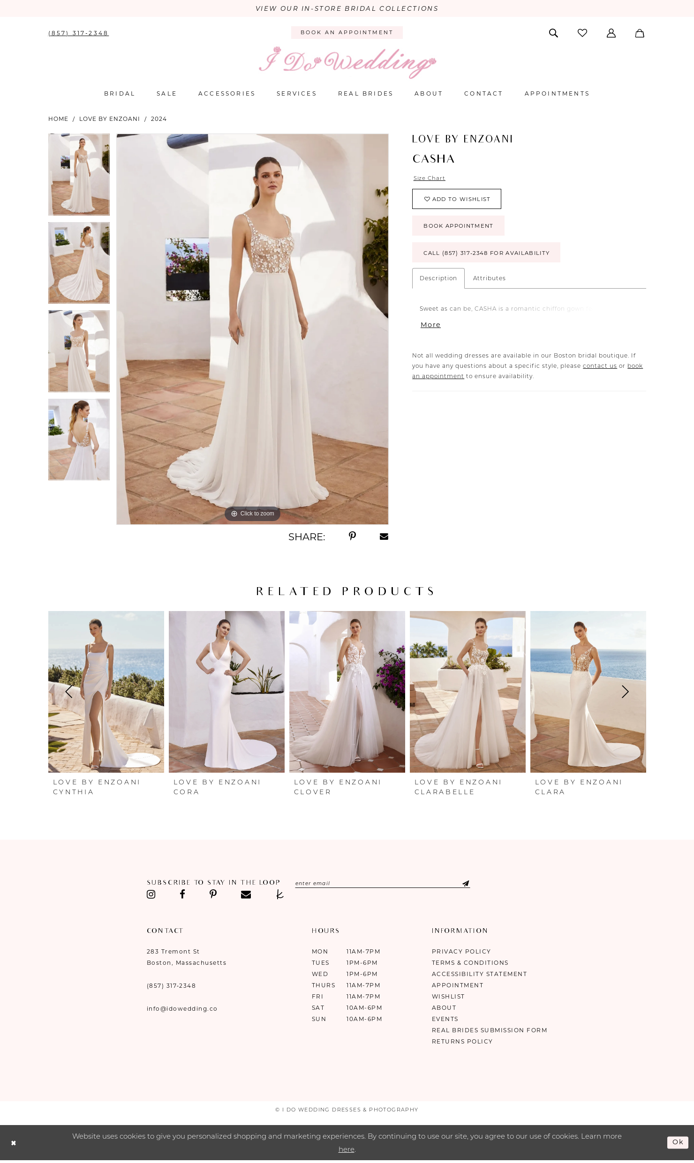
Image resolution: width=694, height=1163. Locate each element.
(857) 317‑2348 (171, 986)
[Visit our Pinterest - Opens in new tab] (213, 895)
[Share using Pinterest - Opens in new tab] (352, 537)
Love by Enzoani (109, 118)
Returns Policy (462, 1041)
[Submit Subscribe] (466, 884)
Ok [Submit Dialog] (678, 1142)
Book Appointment (461, 228)
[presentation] (106, 692)
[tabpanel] (79, 178)
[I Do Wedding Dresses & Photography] (347, 63)
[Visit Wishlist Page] (582, 33)
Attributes (489, 282)
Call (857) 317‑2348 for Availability (491, 257)
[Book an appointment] (346, 33)
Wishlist (448, 996)
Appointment (458, 985)
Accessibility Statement (480, 974)
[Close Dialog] (14, 1143)
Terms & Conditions (470, 963)
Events (445, 1019)
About (444, 1008)
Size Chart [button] (430, 178)
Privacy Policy (461, 951)
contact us (600, 370)
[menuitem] (78, 33)
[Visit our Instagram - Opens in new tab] (151, 895)
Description (438, 282)
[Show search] (554, 33)
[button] (612, 33)
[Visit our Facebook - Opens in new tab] (182, 895)
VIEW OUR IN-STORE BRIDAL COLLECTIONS (347, 9)
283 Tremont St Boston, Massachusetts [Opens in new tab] (187, 957)
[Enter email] (387, 884)
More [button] (431, 330)
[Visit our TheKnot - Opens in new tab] (280, 895)
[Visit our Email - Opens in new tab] (246, 895)
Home (58, 118)
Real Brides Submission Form (490, 1030)
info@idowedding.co (182, 1009)
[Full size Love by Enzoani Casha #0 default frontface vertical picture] (252, 329)
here (347, 1149)
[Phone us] (78, 33)
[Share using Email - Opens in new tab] (384, 537)
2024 (159, 118)
